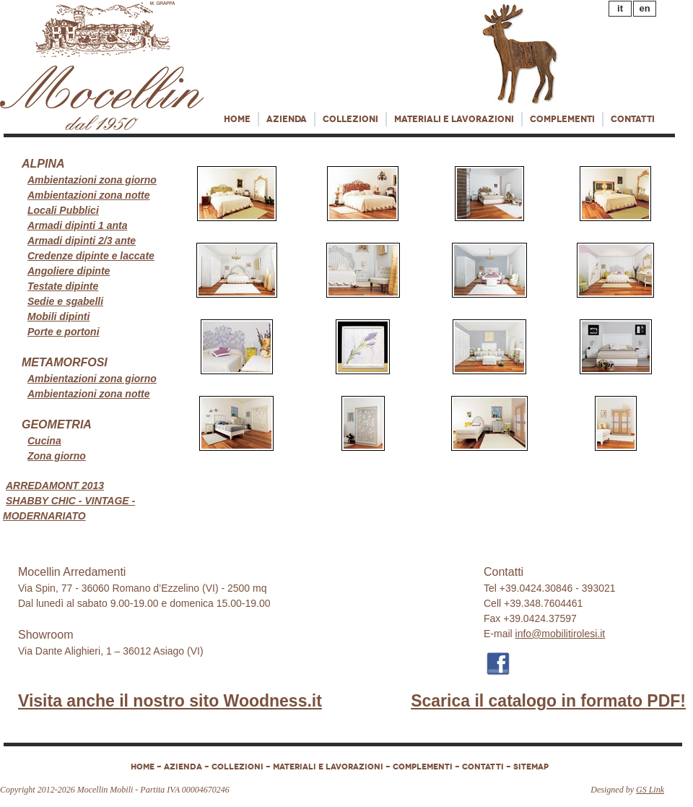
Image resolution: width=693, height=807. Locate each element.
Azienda (286, 119)
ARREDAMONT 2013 (55, 485)
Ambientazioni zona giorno (92, 180)
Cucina (44, 440)
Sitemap (531, 766)
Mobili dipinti (58, 316)
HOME (142, 766)
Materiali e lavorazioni (454, 119)
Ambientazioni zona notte (88, 195)
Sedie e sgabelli (65, 301)
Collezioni (350, 119)
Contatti (633, 119)
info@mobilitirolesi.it (560, 633)
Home (237, 119)
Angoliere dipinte (68, 271)
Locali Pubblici (63, 210)
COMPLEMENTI (562, 119)
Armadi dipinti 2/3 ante (81, 240)
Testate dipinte (62, 286)
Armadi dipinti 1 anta (77, 225)
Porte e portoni (63, 331)
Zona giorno (56, 456)
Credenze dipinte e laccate (90, 256)
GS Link (650, 790)
